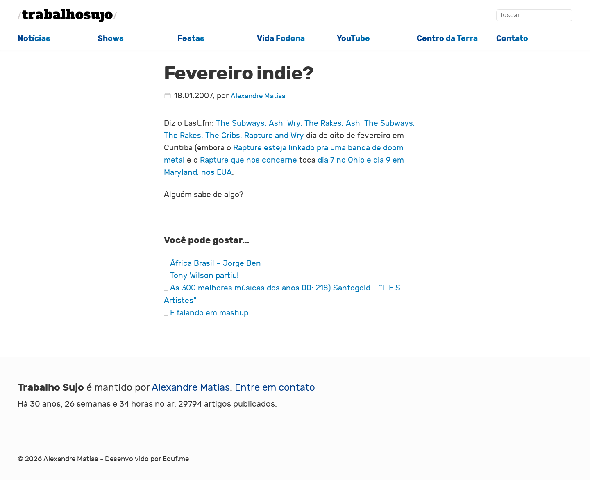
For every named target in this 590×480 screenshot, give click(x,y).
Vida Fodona (281, 38)
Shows (111, 38)
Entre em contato (275, 388)
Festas (190, 38)
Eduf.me (176, 459)
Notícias (34, 38)
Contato (512, 38)
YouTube (353, 38)
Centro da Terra (447, 38)
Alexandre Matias (258, 96)
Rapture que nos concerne (249, 160)
